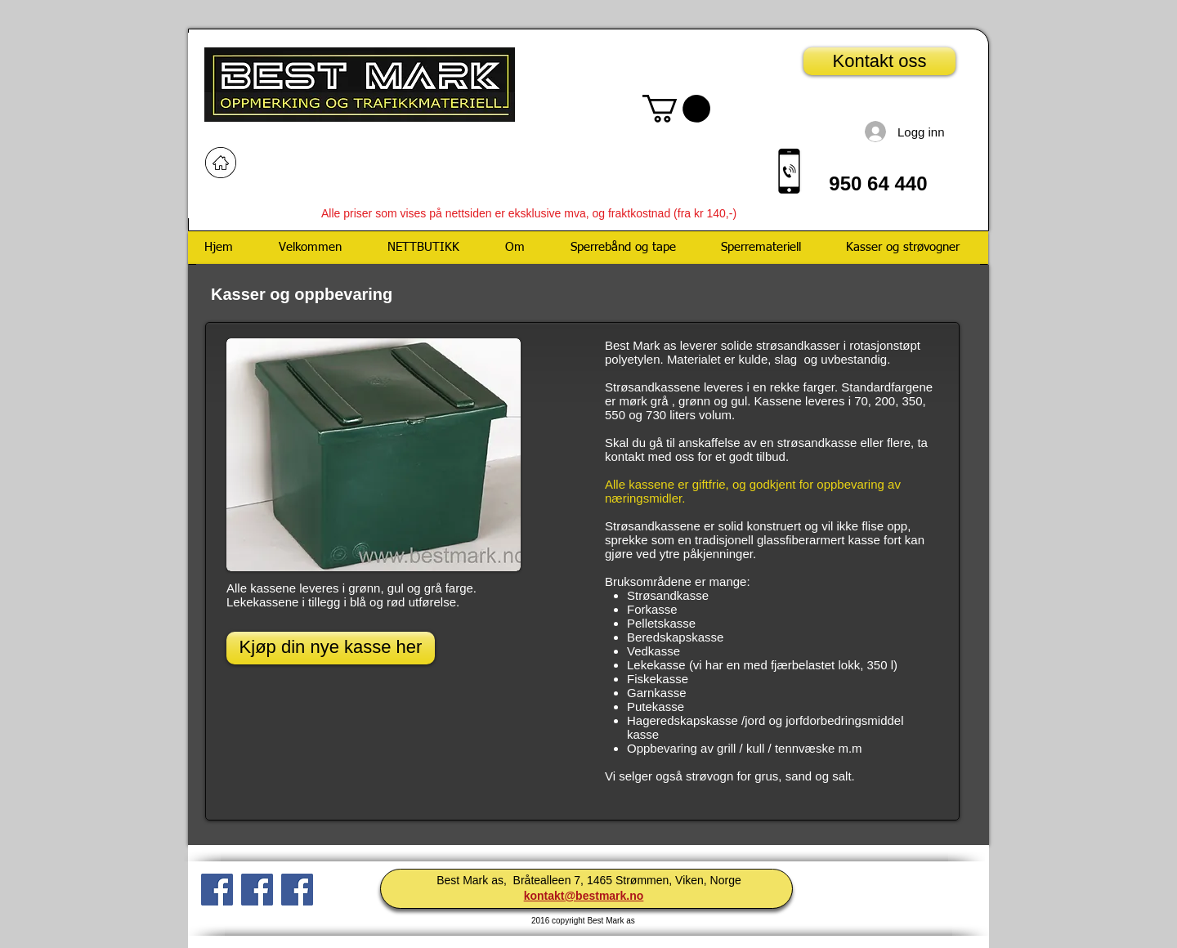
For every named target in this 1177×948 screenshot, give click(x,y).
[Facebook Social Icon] (297, 890)
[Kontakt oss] (879, 61)
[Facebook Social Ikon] (217, 890)
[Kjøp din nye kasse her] (330, 648)
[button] (676, 109)
